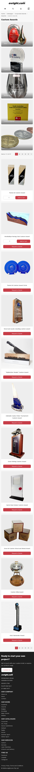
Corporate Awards (20, 13)
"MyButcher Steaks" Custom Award (17, 372)
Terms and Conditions (16, 765)
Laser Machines (6, 747)
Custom (3, 742)
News (3, 696)
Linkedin (3, 757)
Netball (3, 728)
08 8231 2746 (5, 683)
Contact (3, 698)
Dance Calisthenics (7, 726)
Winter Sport (5, 736)
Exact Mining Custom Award (17, 461)
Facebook (4, 755)
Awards (3, 16)
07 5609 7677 (5, 688)
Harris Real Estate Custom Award (17, 505)
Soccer (3, 732)
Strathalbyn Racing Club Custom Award (17, 236)
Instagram (4, 759)
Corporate (4, 721)
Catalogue (10, 13)
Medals (3, 715)
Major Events (5, 713)
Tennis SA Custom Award (17, 193)
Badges (3, 709)
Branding (7, 95)
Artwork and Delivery (7, 749)
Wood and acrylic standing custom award (17, 329)
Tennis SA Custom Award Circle (17, 285)
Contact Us (6, 670)
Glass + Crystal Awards (11, 43)
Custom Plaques (9, 121)
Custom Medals (9, 147)
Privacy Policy (5, 765)
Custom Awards (9, 69)
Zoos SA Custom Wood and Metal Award (17, 548)
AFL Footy (4, 723)
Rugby (3, 730)
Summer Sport (5, 734)
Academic (4, 704)
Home (3, 13)
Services (3, 745)
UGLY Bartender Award (17, 635)
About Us (4, 694)
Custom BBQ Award (17, 592)
